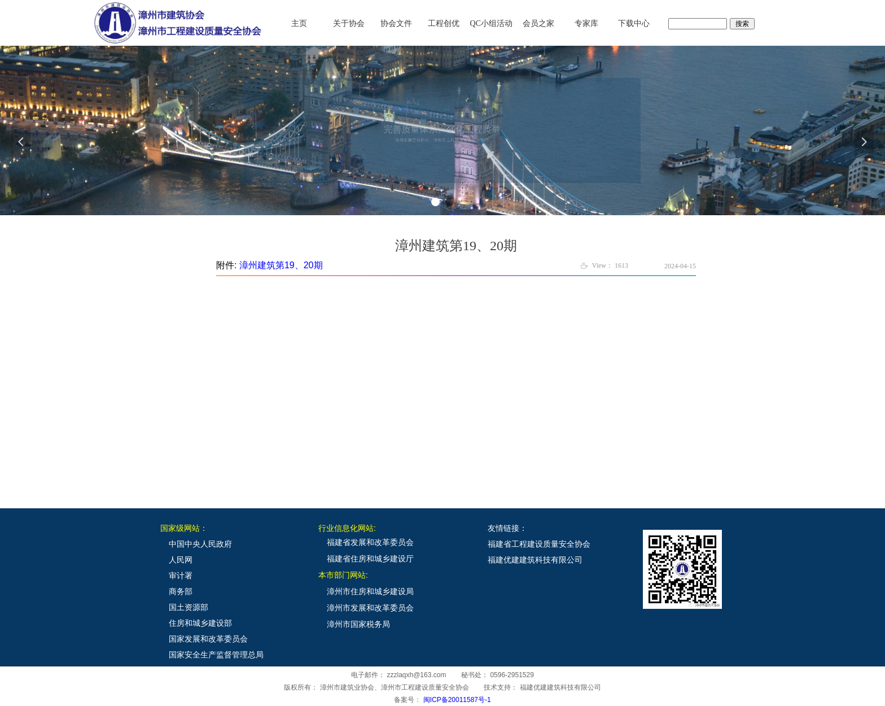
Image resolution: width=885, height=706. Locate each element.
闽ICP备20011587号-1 (457, 700)
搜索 (742, 24)
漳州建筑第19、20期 (281, 265)
